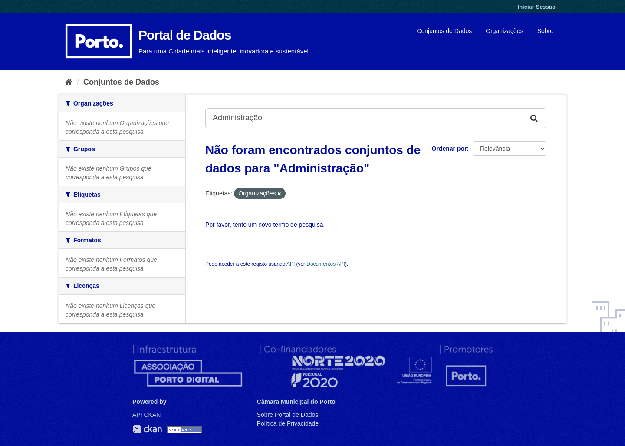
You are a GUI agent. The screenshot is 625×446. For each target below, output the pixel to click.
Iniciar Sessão (537, 6)
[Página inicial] (68, 82)
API (290, 264)
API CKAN (146, 414)
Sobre (545, 30)
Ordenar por (449, 148)
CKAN (147, 428)
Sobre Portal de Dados (288, 414)
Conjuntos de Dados (444, 30)
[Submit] (534, 118)
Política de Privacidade (288, 423)
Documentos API (325, 264)
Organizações (504, 30)
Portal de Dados (184, 35)
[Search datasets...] (364, 118)
